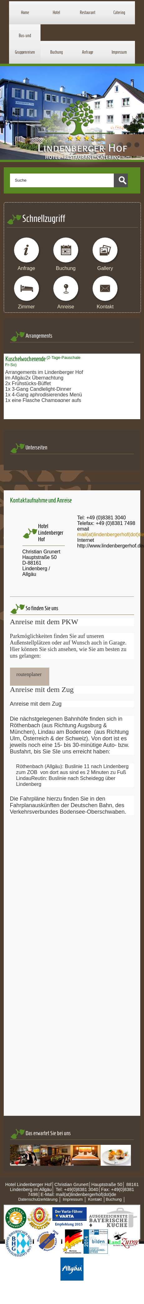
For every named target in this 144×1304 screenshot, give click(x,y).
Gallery (105, 268)
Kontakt (105, 306)
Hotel (56, 12)
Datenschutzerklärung (37, 1199)
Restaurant (87, 12)
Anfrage (87, 52)
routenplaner (29, 674)
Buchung (56, 52)
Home (25, 12)
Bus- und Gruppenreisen (25, 44)
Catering (119, 12)
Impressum (119, 52)
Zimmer (26, 306)
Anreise (65, 306)
